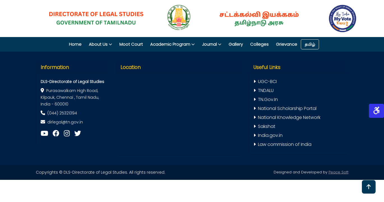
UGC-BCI (265, 81)
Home (75, 44)
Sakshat (264, 126)
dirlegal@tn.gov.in (65, 122)
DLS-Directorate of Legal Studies (72, 81)
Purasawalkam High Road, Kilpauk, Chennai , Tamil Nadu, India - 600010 (70, 97)
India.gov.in (268, 135)
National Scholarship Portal (284, 108)
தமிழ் (310, 44)
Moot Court (131, 44)
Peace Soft (338, 172)
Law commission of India (282, 144)
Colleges (259, 44)
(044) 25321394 (59, 113)
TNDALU (263, 90)
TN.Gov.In (265, 99)
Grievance (286, 44)
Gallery (236, 44)
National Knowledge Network (286, 117)
